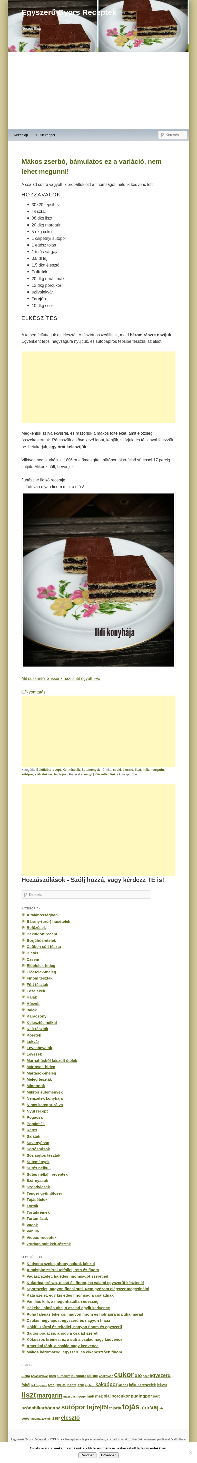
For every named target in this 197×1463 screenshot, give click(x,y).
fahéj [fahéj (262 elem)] (26, 1385)
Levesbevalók (39, 1048)
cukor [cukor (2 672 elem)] (124, 1375)
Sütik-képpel (45, 135)
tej (55, 774)
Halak (32, 997)
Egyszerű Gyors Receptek (69, 12)
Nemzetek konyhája (45, 1098)
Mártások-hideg (41, 1067)
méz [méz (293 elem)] (99, 1396)
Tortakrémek (38, 1212)
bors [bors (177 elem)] (52, 1376)
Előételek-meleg (41, 972)
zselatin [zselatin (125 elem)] (47, 1418)
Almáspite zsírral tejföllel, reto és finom (63, 1270)
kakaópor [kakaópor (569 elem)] (106, 1384)
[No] (190, 1452)
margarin (157, 770)
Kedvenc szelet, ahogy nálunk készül (61, 1263)
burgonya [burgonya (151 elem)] (63, 1376)
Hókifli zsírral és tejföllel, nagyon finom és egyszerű (74, 1327)
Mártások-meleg (41, 1073)
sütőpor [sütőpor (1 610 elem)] (73, 1407)
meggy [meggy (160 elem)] (81, 1396)
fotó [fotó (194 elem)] (51, 1385)
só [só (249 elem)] (58, 1408)
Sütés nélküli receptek (47, 1174)
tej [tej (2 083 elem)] (90, 1407)
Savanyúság (38, 1143)
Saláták (33, 1136)
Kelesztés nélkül (42, 1022)
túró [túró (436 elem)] (144, 1407)
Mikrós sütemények (45, 1092)
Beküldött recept (48, 770)
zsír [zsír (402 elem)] (56, 1418)
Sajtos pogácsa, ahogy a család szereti (62, 1333)
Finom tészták (40, 978)
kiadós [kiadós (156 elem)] (123, 1385)
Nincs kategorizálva (45, 1105)
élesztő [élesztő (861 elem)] (70, 1417)
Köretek (34, 1035)
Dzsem (33, 959)
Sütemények (91, 770)
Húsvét (33, 1003)
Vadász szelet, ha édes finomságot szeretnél (67, 1276)
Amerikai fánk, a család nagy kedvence (62, 1346)
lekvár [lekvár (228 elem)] (162, 1385)
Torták (32, 1206)
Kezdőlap (21, 135)
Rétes (32, 1130)
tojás (62, 774)
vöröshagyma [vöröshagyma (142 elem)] (31, 1418)
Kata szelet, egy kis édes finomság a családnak (70, 1295)
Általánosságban (42, 915)
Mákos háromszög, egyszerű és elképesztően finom (74, 1352)
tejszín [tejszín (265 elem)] (115, 1408)
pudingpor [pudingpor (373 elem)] (141, 1396)
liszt (138, 770)
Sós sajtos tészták (43, 1155)
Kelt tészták (71, 770)
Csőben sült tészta (44, 946)
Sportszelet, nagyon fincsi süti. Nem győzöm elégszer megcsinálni (88, 1289)
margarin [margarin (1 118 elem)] (49, 1395)
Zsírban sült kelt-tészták (49, 1244)
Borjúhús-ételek (41, 940)
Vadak (32, 1225)
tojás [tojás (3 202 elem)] (131, 1407)
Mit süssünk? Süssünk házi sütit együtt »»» (61, 678)
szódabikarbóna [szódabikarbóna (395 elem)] (38, 1407)
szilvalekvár (43, 774)
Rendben (87, 1455)
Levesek (34, 1054)
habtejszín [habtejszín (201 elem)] (75, 1385)
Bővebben (108, 1455)
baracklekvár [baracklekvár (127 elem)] (39, 1376)
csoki (117, 770)
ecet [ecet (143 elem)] (146, 1376)
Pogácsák (36, 1124)
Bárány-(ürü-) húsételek (48, 921)
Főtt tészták (37, 984)
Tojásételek (37, 1199)
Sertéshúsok (38, 1149)
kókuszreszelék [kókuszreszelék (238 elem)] (142, 1385)
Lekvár (33, 1041)
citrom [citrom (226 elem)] (92, 1376)
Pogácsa (35, 1117)
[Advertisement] (98, 91)
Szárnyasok (37, 1180)
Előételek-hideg (41, 965)
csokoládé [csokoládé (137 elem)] (106, 1376)
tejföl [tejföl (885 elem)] (102, 1407)
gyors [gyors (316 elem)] (60, 1385)
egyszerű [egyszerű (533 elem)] (160, 1375)
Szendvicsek (38, 1187)
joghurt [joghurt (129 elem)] (90, 1385)
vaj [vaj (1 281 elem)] (154, 1407)
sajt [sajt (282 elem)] (156, 1396)
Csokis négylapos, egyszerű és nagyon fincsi (68, 1320)
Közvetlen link (105, 774)
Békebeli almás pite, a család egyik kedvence (68, 1308)
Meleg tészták (39, 1079)
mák (146, 770)
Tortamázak (37, 1218)
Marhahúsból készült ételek (52, 1060)
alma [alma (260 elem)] (26, 1376)
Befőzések (36, 927)
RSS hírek (57, 1439)
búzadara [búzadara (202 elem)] (78, 1376)
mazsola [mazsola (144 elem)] (69, 1396)
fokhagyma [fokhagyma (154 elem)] (39, 1385)
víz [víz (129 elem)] (161, 1408)
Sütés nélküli (39, 1168)
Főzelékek (36, 991)
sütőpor (27, 774)
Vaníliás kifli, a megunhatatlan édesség (62, 1301)
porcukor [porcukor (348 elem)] (121, 1396)
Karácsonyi (37, 1016)
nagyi (88, 774)
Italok (32, 1010)
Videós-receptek (42, 1237)
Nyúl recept (37, 1111)
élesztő (128, 770)
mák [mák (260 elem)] (90, 1396)
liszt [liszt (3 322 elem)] (29, 1395)
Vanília (33, 1231)
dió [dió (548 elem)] (138, 1375)
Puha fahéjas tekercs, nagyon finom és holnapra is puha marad (85, 1314)
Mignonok (36, 1086)
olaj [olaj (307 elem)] (107, 1396)
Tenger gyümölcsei (44, 1193)
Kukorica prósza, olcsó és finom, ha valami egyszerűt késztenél (85, 1282)
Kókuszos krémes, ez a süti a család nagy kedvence (75, 1339)
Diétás (32, 953)
